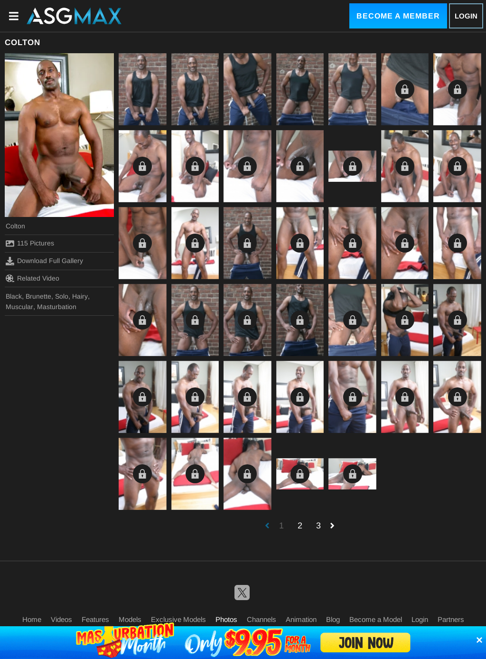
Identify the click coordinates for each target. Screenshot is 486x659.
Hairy (80, 296)
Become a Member (398, 16)
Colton (15, 226)
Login (466, 16)
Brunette (38, 296)
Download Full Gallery (44, 261)
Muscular (19, 307)
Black (14, 296)
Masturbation (56, 307)
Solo (61, 296)
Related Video (32, 278)
